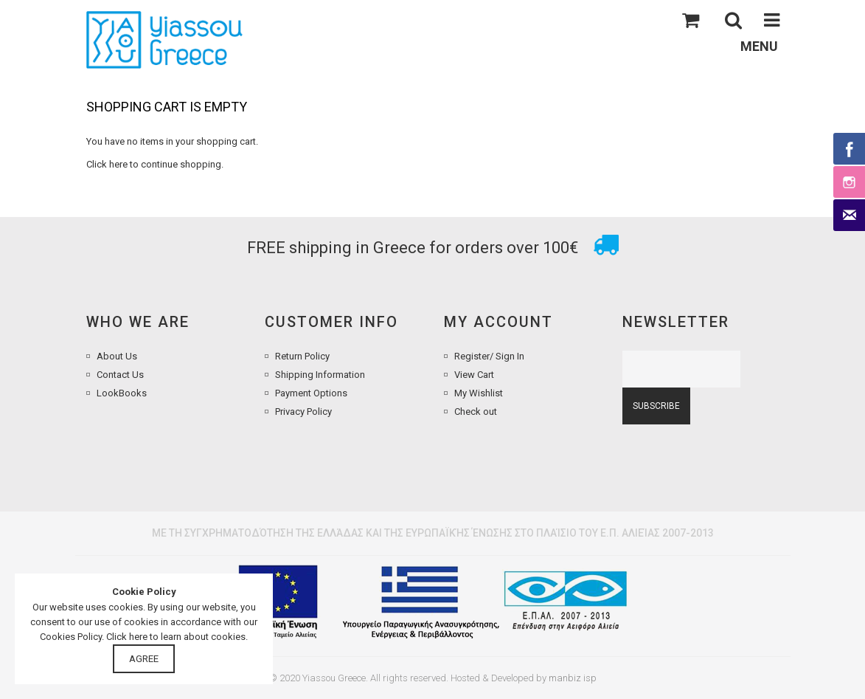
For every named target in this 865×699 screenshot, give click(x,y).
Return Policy (302, 356)
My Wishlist (478, 393)
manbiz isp (573, 677)
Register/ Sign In (489, 356)
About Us (117, 356)
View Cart (474, 374)
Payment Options (311, 393)
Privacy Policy (303, 411)
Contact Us (120, 374)
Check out (475, 411)
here (118, 164)
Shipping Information (320, 374)
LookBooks (122, 393)
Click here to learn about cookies (176, 636)
